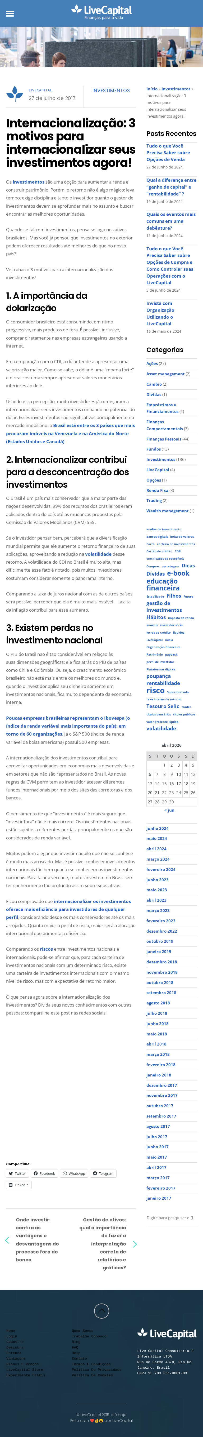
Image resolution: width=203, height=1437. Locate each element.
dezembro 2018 (161, 961)
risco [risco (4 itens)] (155, 690)
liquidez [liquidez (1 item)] (178, 632)
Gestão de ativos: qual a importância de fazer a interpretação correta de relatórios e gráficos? (102, 1243)
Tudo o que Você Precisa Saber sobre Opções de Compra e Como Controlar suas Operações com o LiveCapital (169, 266)
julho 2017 (156, 1136)
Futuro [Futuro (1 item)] (188, 596)
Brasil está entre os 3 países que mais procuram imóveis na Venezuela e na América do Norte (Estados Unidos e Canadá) (70, 433)
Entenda (13, 1353)
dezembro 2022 (161, 931)
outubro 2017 (159, 1105)
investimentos (28, 182)
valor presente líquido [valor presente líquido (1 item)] (162, 722)
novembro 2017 (162, 1095)
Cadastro (15, 1342)
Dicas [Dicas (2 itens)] (188, 565)
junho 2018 (157, 1023)
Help (76, 1353)
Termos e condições (91, 1364)
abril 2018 (156, 1044)
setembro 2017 (161, 1116)
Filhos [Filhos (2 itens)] (174, 596)
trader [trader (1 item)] (186, 707)
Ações (152, 363)
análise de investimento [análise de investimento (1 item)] (163, 529)
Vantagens (16, 1358)
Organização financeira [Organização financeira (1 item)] (163, 647)
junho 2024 (157, 828)
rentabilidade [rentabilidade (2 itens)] (163, 683)
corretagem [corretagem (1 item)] (170, 566)
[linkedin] (179, 1237)
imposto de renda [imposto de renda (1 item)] (181, 618)
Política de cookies (92, 1375)
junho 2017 (157, 1146)
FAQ (75, 1347)
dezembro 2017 (161, 1085)
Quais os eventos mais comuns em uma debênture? (171, 221)
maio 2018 (156, 1033)
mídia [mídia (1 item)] (169, 640)
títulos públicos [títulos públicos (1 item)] (184, 714)
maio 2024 (156, 838)
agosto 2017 (158, 1126)
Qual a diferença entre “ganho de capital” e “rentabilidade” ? (171, 187)
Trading (154, 500)
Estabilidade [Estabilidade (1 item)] (155, 596)
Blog (76, 1342)
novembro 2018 (162, 972)
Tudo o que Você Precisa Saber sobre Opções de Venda (168, 152)
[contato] (189, 1237)
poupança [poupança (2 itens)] (158, 676)
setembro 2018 (161, 992)
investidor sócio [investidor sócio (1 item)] (171, 625)
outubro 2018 (159, 982)
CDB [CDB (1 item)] (178, 551)
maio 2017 (156, 1157)
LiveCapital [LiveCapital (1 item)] (154, 640)
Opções (153, 480)
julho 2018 (156, 1013)
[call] (150, 1246)
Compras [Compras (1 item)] (152, 566)
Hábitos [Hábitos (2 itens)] (156, 617)
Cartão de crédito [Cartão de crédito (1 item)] (159, 551)
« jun (169, 810)
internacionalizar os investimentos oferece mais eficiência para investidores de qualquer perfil (68, 909)
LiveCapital (40, 90)
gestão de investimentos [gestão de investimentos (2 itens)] (164, 606)
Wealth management (167, 510)
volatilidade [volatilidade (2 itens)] (161, 728)
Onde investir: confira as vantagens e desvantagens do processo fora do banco (37, 1239)
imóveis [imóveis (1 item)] (152, 625)
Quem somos (83, 1330)
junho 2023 (157, 879)
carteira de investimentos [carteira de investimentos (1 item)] (176, 544)
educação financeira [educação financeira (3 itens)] (163, 584)
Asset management (165, 373)
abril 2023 (156, 900)
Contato (79, 1358)
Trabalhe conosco (89, 1336)
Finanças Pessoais (163, 439)
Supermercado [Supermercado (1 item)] (178, 692)
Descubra (15, 1347)
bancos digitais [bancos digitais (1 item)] (157, 537)
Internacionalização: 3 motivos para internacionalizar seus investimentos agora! (71, 143)
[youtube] (150, 1237)
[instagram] (160, 1237)
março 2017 (158, 1177)
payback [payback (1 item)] (171, 654)
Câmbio (154, 384)
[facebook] (169, 1237)
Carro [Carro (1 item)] (150, 544)
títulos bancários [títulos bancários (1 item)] (158, 714)
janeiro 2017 (158, 1198)
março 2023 (158, 910)
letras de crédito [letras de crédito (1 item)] (158, 632)
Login (11, 1336)
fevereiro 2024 (161, 869)
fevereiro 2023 (161, 920)
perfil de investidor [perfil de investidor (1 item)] (160, 662)
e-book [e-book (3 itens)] (178, 573)
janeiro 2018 (158, 1075)
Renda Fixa (157, 490)
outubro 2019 (159, 941)
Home (10, 1330)
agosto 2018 (158, 1003)
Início (152, 88)
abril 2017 (156, 1167)
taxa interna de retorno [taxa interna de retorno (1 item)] (163, 699)
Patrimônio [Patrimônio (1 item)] (154, 654)
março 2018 (158, 1054)
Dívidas (153, 394)
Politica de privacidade (97, 1369)
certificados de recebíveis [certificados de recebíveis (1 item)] (165, 558)
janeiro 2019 (158, 951)
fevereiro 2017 (161, 1188)
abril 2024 (156, 848)
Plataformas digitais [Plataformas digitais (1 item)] (161, 669)
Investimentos (111, 90)
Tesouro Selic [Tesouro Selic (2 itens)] (162, 706)
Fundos (153, 449)
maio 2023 (156, 889)
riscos (46, 949)
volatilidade (98, 554)
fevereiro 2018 (161, 1064)
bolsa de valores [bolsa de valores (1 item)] (182, 537)
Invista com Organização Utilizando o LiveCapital (160, 313)
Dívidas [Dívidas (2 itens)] (155, 574)
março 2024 (158, 859)
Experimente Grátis (25, 1375)
